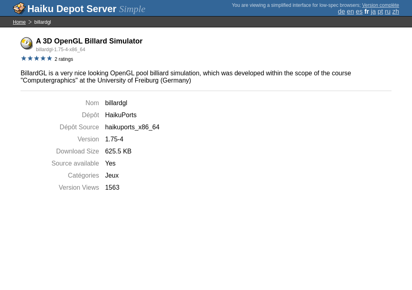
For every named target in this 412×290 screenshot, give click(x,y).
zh (395, 11)
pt (380, 11)
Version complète (380, 5)
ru (387, 11)
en (350, 11)
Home (19, 22)
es (359, 11)
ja (373, 11)
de (341, 11)
